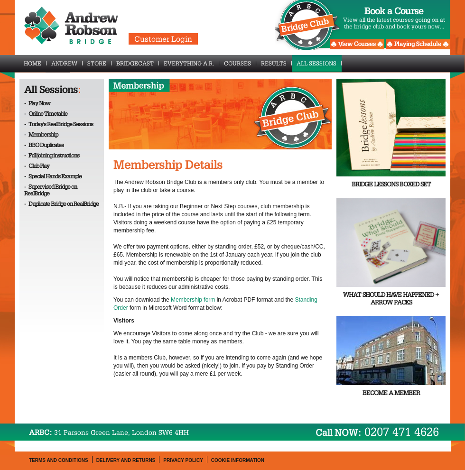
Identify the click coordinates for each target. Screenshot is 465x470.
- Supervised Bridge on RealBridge (50, 189)
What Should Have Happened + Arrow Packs (391, 298)
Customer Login (163, 39)
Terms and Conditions (58, 460)
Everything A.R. (191, 63)
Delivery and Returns (126, 460)
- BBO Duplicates (44, 144)
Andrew (67, 63)
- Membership (41, 134)
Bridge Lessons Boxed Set (391, 184)
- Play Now (37, 103)
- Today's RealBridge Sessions (58, 123)
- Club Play (36, 165)
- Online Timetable (45, 113)
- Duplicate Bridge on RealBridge (61, 203)
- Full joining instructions (51, 155)
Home (35, 63)
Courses (240, 63)
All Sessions (319, 63)
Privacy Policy (183, 460)
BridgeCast (137, 63)
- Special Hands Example (53, 176)
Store (99, 63)
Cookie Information (237, 460)
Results (276, 63)
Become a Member (391, 392)
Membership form (193, 299)
